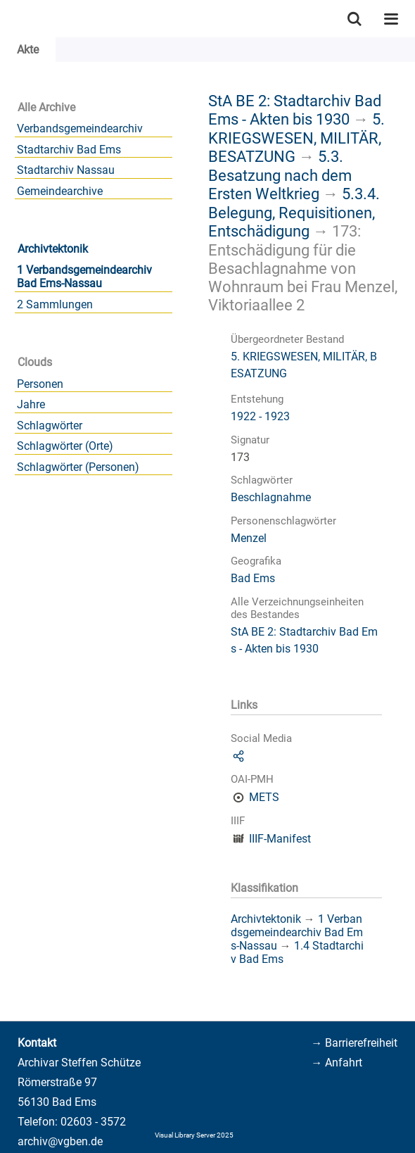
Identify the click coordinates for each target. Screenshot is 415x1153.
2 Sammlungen (55, 304)
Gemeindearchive (60, 191)
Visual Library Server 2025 (194, 1135)
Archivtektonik (53, 249)
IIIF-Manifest (280, 838)
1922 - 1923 (260, 416)
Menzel (249, 538)
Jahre (31, 404)
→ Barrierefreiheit (354, 1043)
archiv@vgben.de (60, 1141)
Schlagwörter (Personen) (78, 467)
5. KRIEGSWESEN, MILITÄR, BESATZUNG (296, 137)
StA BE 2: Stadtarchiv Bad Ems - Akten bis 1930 (294, 110)
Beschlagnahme (271, 497)
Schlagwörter (49, 425)
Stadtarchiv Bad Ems (69, 149)
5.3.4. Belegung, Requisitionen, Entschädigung (294, 212)
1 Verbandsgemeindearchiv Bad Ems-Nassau (84, 276)
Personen (40, 384)
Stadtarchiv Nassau (66, 170)
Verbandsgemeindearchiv (80, 128)
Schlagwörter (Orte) (65, 446)
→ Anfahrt (336, 1062)
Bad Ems (253, 578)
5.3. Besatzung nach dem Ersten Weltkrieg (280, 175)
